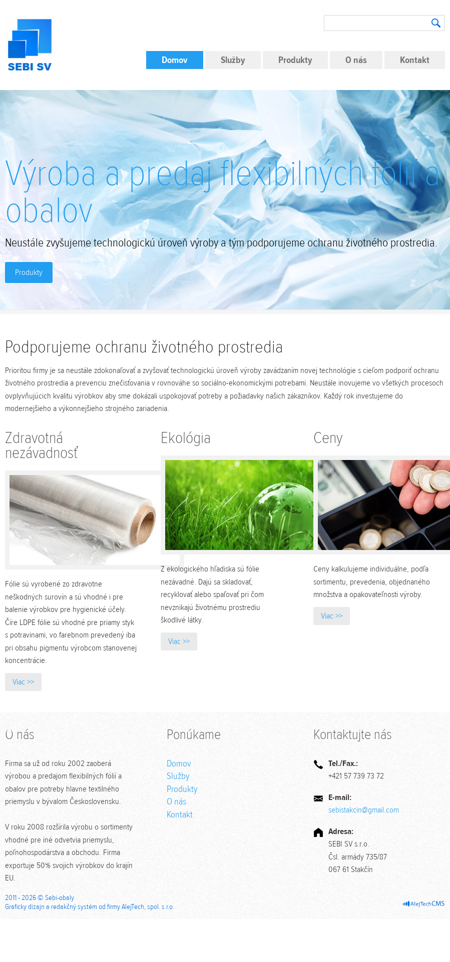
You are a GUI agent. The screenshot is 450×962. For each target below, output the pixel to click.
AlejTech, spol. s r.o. (148, 907)
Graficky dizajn (25, 907)
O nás (356, 60)
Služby (233, 60)
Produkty (295, 60)
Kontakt (414, 60)
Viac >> (23, 682)
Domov (175, 60)
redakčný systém (74, 907)
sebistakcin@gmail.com (363, 810)
